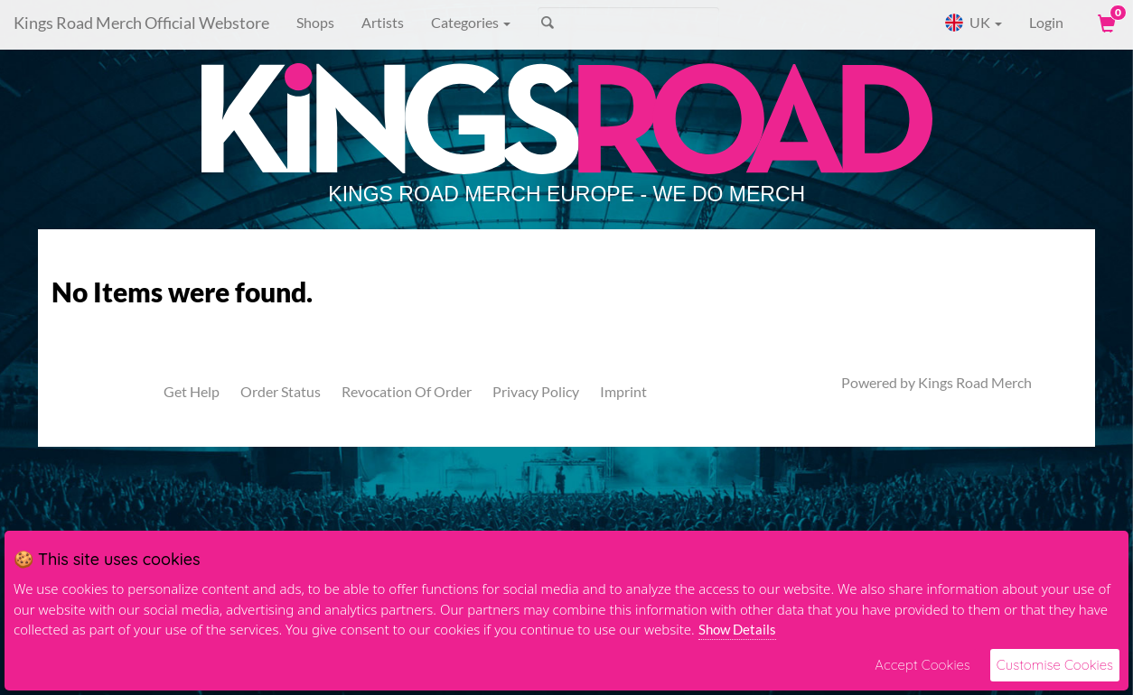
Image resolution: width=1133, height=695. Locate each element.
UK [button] (973, 22)
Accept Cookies (922, 664)
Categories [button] (470, 22)
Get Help (192, 391)
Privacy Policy (535, 391)
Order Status (280, 391)
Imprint (623, 391)
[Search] (628, 22)
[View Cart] (1105, 22)
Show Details (737, 629)
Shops (315, 22)
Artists (382, 22)
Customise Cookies (1055, 664)
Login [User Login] (1046, 22)
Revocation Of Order (407, 391)
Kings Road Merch (975, 382)
